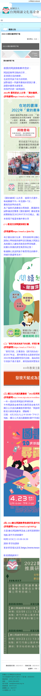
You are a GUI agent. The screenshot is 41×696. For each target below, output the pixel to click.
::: (2, 25)
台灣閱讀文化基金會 (34, 1)
